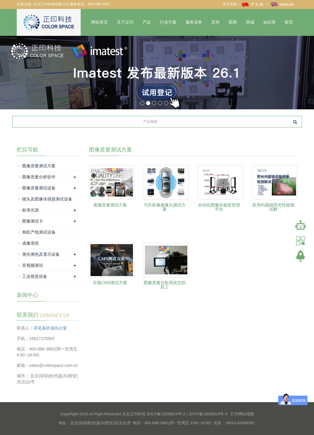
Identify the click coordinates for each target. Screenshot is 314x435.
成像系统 (30, 243)
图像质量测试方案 (110, 205)
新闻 (233, 22)
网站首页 (99, 22)
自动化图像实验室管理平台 (219, 207)
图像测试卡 (32, 221)
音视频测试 (32, 265)
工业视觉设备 (34, 276)
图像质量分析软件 (39, 176)
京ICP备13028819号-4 (208, 414)
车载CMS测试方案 (110, 282)
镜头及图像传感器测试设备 (47, 199)
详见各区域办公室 (50, 328)
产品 (147, 22)
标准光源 (30, 210)
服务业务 (194, 22)
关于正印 (125, 22)
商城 (250, 22)
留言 (289, 22)
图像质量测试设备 (39, 188)
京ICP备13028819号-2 (165, 414)
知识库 (269, 22)
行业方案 (168, 22)
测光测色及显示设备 (41, 254)
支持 (215, 22)
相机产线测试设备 (39, 232)
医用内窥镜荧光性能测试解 (273, 207)
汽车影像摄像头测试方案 (165, 207)
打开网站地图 (242, 414)
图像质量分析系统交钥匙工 (165, 284)
